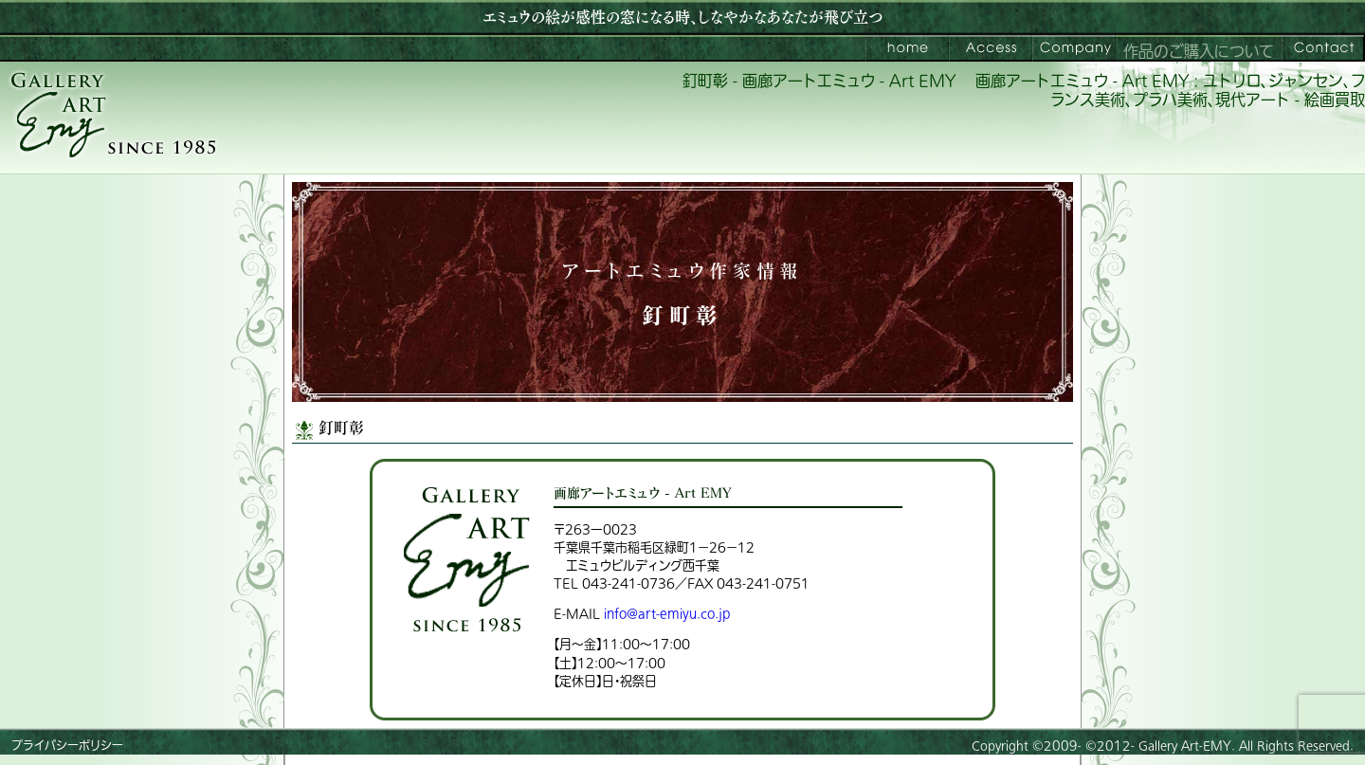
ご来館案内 (990, 48)
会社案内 (1074, 48)
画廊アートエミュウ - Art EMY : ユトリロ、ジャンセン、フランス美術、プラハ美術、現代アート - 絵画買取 (1170, 91)
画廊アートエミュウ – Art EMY (907, 48)
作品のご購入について (1198, 52)
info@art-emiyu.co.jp (667, 614)
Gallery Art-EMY (1184, 746)
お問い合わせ (1323, 48)
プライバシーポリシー (67, 746)
